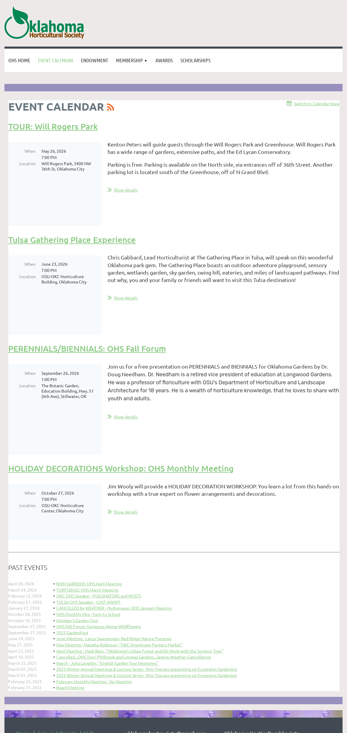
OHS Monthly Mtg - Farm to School (88, 541)
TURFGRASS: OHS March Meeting (87, 517)
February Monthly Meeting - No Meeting (94, 609)
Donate (69, 661)
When (30, 151)
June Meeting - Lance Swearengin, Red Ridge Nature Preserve (114, 566)
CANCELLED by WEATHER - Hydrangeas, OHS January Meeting (114, 535)
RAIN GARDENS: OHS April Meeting (89, 511)
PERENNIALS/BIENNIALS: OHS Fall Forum (87, 309)
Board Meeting (70, 615)
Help (89, 661)
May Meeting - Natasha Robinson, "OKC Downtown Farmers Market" (119, 572)
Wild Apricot (272, 728)
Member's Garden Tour (77, 548)
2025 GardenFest (72, 560)
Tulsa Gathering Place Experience (72, 220)
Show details (125, 189)
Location (27, 163)
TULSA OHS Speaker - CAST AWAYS (88, 529)
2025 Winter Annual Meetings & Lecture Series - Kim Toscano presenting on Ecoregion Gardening (146, 596)
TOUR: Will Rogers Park (53, 126)
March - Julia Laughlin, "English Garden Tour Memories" (107, 590)
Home (23, 661)
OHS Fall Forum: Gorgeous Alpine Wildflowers (98, 554)
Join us (45, 661)
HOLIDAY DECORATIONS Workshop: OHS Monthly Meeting (121, 407)
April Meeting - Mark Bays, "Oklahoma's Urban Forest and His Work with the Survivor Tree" (139, 578)
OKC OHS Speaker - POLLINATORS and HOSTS (98, 523)
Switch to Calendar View (317, 103)
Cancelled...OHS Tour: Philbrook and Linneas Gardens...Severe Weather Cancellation (133, 584)
